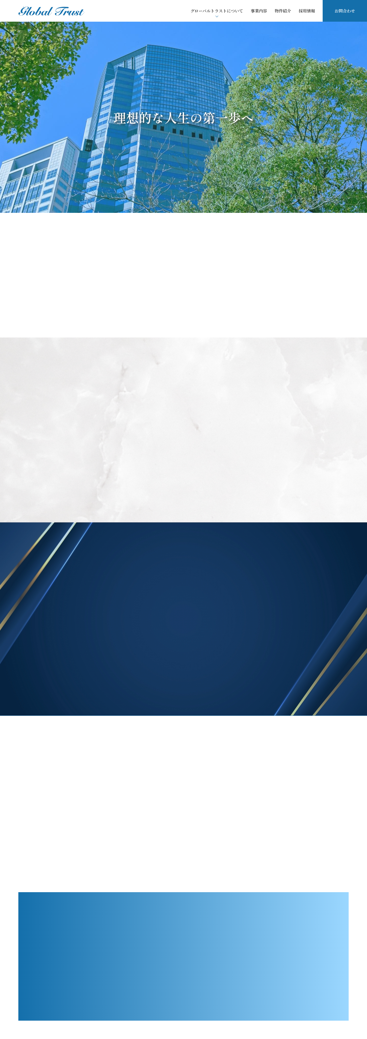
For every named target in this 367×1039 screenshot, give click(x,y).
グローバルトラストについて (216, 11)
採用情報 (307, 11)
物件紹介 (283, 11)
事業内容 (259, 11)
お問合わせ (345, 11)
